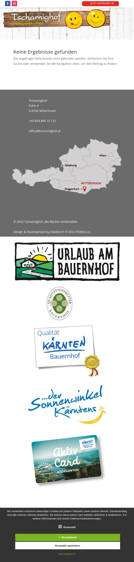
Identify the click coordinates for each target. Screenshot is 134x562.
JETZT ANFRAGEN (100, 3)
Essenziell (67, 527)
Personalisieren (67, 553)
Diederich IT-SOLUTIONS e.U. (71, 232)
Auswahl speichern (67, 545)
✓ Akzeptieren (67, 537)
